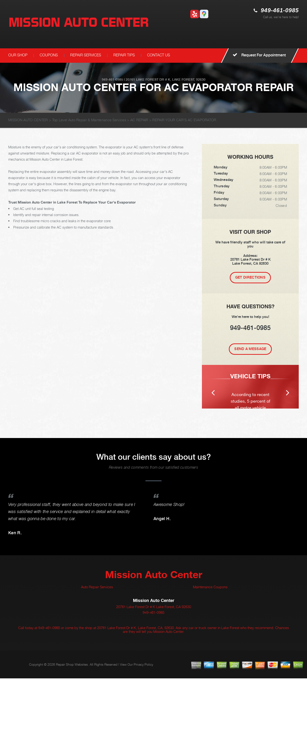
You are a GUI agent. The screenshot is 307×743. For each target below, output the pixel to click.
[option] (250, 419)
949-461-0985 (280, 10)
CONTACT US (158, 55)
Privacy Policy (143, 729)
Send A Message (250, 349)
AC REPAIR (139, 120)
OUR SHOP (17, 55)
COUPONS (49, 55)
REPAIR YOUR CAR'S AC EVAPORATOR (184, 120)
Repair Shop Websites (72, 729)
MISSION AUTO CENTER (28, 120)
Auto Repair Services (97, 651)
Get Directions (250, 277)
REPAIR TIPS (124, 55)
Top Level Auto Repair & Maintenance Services (89, 120)
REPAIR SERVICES (85, 55)
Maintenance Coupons (210, 651)
